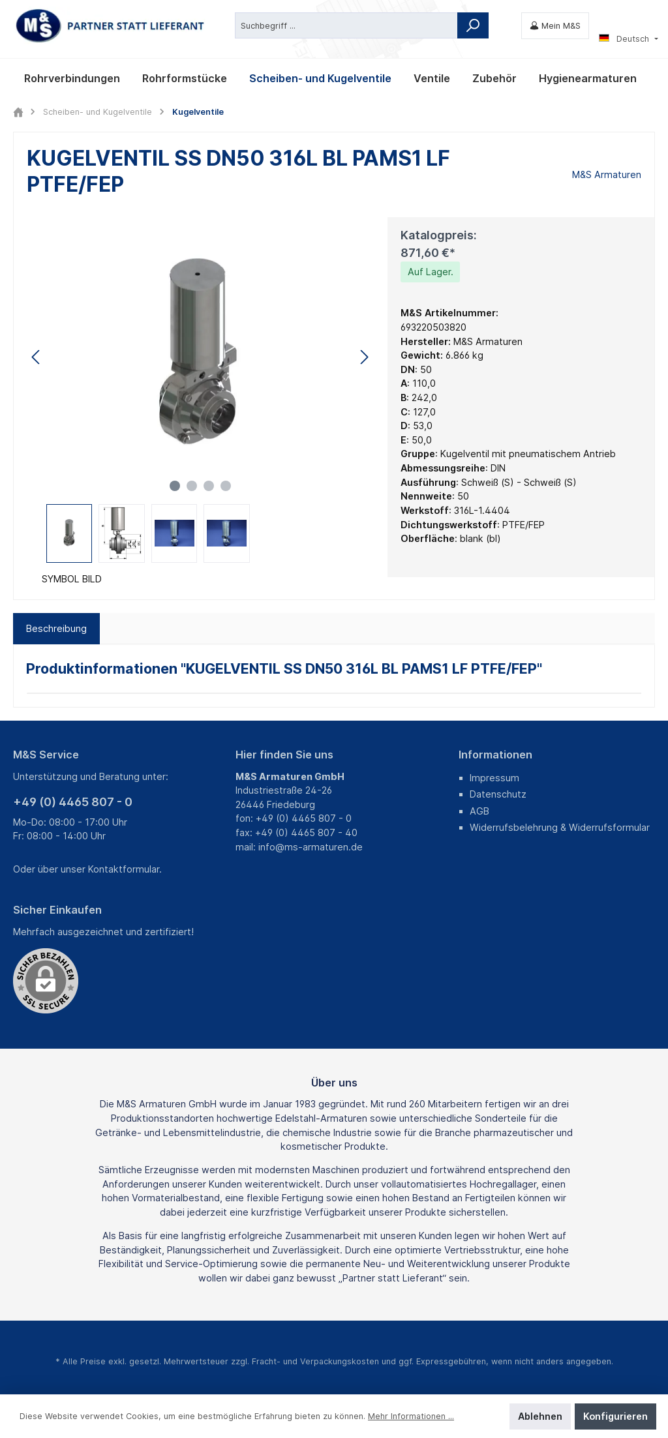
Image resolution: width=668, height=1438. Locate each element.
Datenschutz (498, 794)
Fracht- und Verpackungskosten (315, 1361)
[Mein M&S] (555, 25)
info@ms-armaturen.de (310, 846)
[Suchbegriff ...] (346, 25)
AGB (479, 810)
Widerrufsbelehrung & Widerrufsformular (560, 827)
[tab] (56, 628)
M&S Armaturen (606, 174)
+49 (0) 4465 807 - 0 (72, 802)
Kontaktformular (123, 869)
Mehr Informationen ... (411, 1416)
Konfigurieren (615, 1416)
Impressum (494, 777)
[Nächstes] (364, 357)
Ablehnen (540, 1416)
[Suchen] (473, 25)
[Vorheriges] (36, 357)
